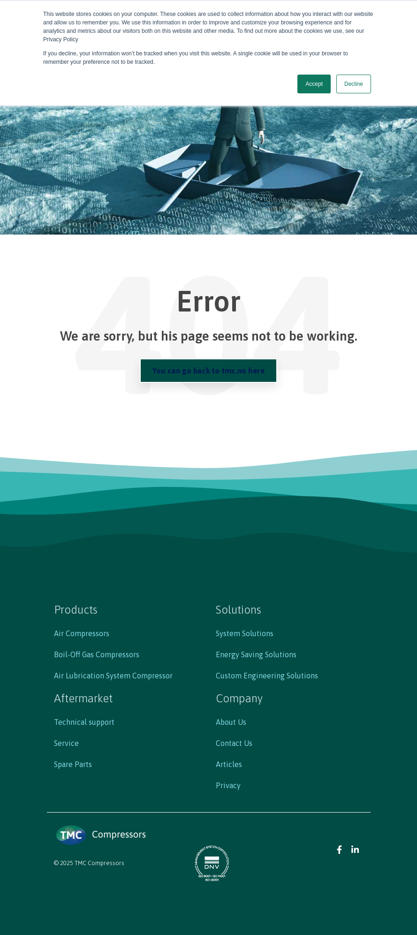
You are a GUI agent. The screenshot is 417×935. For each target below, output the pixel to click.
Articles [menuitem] (229, 764)
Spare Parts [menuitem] (73, 764)
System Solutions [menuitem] (244, 633)
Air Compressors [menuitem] (81, 633)
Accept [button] (314, 84)
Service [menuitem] (66, 743)
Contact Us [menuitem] (234, 743)
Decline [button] (353, 84)
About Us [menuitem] (231, 722)
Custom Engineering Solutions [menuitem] (267, 675)
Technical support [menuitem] (84, 722)
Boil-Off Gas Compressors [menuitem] (96, 654)
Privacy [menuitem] (228, 785)
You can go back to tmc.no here (208, 370)
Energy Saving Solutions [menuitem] (256, 654)
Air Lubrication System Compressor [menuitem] (113, 675)
